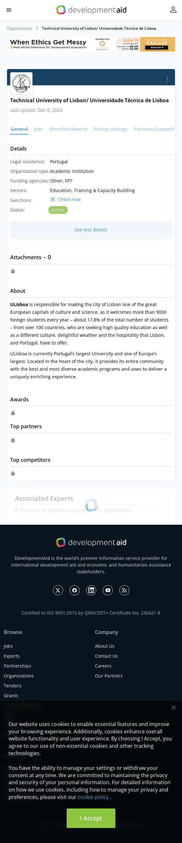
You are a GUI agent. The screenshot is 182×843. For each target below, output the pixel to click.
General (19, 129)
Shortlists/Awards (68, 129)
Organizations (19, 28)
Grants (11, 695)
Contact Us (106, 656)
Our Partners (109, 676)
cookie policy (93, 796)
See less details (91, 230)
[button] (9, 10)
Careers (103, 666)
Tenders (12, 686)
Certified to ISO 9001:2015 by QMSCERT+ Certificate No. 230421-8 (91, 613)
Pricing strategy (110, 129)
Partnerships (17, 666)
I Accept (91, 818)
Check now (69, 199)
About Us (104, 646)
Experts (12, 656)
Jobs (38, 129)
